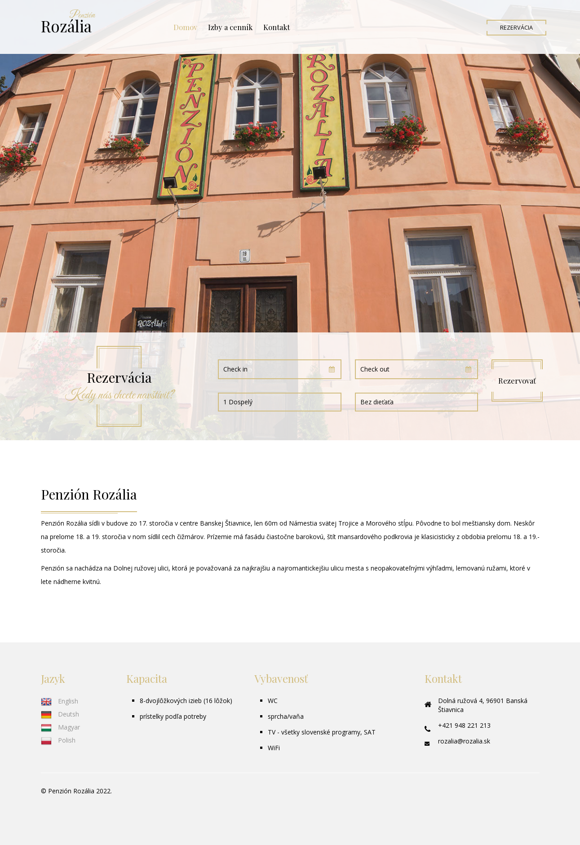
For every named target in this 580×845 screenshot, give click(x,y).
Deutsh (60, 714)
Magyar (60, 727)
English (59, 701)
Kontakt (276, 27)
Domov (185, 27)
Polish (58, 740)
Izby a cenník (230, 27)
